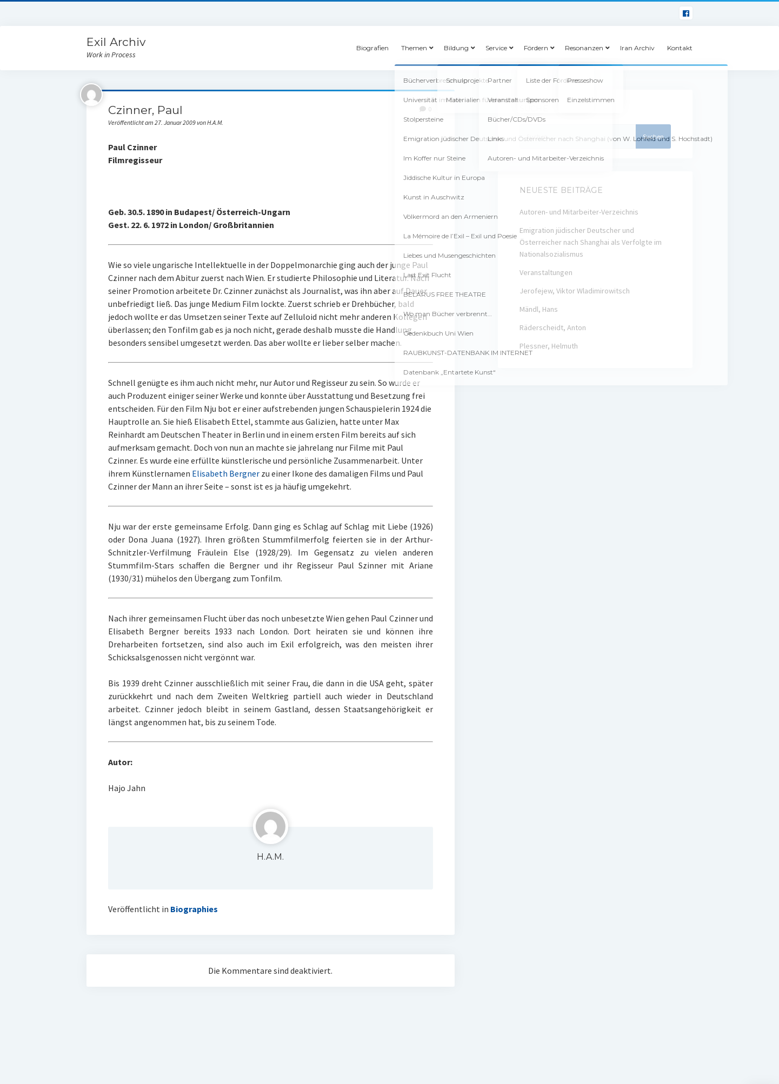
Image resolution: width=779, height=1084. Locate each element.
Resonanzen (584, 48)
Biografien (372, 48)
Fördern (536, 48)
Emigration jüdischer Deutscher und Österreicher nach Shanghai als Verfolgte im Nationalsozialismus (591, 242)
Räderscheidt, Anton (553, 327)
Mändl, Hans (539, 309)
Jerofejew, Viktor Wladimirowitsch (575, 291)
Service (496, 48)
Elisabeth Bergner (225, 473)
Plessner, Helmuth (549, 346)
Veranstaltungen (546, 272)
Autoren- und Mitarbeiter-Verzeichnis (579, 212)
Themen (414, 48)
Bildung (456, 48)
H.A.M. (270, 857)
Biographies (194, 909)
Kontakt (680, 48)
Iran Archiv (637, 48)
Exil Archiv (115, 42)
